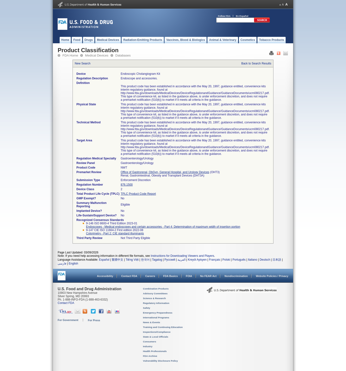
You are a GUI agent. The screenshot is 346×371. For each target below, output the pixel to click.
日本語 (276, 259)
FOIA (189, 276)
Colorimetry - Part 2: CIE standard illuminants (115, 233)
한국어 (145, 259)
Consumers (149, 341)
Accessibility (105, 276)
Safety (146, 308)
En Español (242, 16)
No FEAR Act (208, 276)
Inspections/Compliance (157, 332)
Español (104, 259)
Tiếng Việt (132, 259)
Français (214, 259)
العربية (181, 259)
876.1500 (127, 184)
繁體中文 (117, 259)
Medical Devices (96, 55)
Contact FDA (129, 276)
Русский (169, 259)
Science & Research (154, 298)
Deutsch (265, 259)
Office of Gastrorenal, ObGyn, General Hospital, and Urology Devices (165, 172)
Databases (123, 55)
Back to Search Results (256, 63)
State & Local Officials (155, 336)
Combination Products (156, 288)
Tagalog (157, 259)
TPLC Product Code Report (138, 193)
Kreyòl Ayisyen (197, 259)
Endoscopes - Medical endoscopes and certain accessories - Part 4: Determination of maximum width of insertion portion (163, 226)
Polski (226, 259)
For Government (68, 320)
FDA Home (70, 55)
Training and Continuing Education (163, 327)
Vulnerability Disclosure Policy (160, 360)
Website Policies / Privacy (272, 276)
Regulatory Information (156, 303)
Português (239, 259)
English (73, 263)
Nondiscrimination (236, 276)
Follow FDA (224, 16)
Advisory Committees (155, 293)
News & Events (151, 322)
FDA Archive (150, 356)
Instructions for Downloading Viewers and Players (182, 256)
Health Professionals (155, 351)
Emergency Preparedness (157, 312)
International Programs (156, 317)
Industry (147, 346)
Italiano (252, 259)
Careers (150, 276)
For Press (94, 320)
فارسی (62, 263)
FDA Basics (170, 276)
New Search (82, 63)
